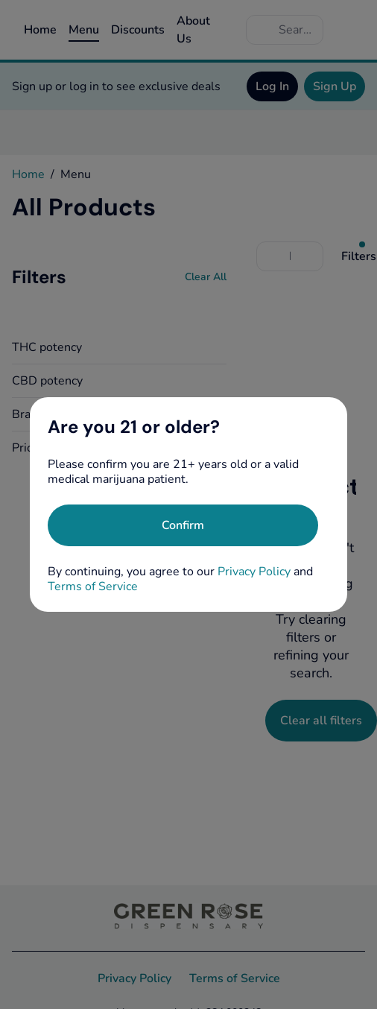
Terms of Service (93, 586)
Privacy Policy (254, 571)
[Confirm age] (183, 525)
